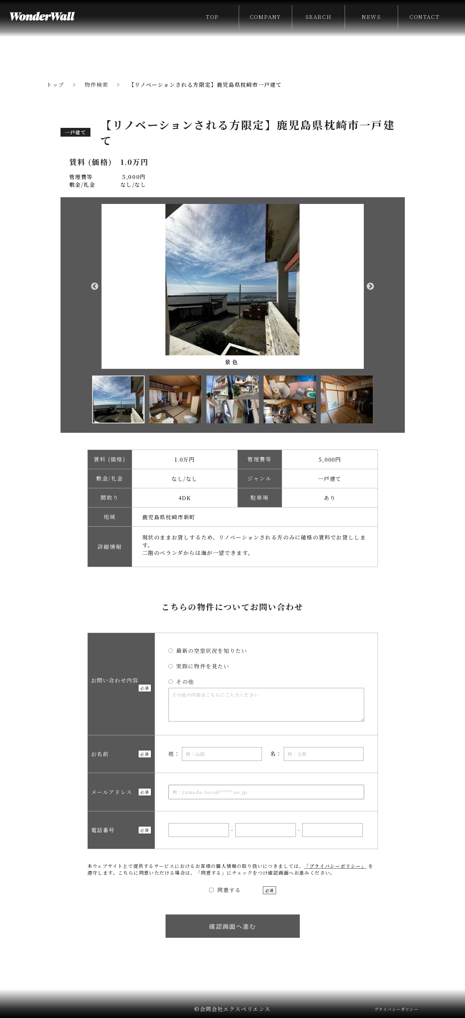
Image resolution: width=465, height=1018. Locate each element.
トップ (55, 85)
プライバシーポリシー (396, 1009)
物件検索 (96, 85)
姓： (215, 754)
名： (316, 754)
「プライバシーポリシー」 (335, 866)
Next (370, 286)
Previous (95, 286)
